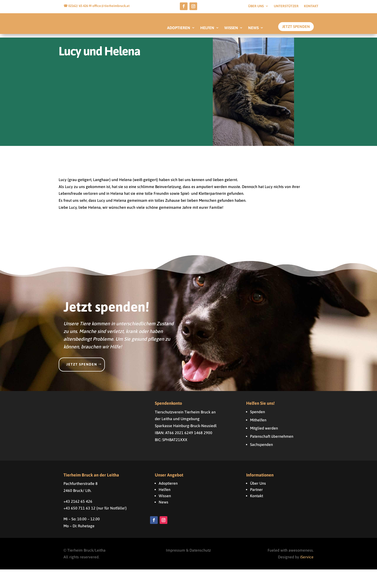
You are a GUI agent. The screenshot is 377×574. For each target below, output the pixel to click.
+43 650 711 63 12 (79, 512)
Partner (256, 494)
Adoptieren (168, 488)
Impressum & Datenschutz (188, 555)
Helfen (164, 494)
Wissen (165, 500)
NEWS (253, 28)
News (163, 506)
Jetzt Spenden (296, 26)
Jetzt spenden (81, 369)
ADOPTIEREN (178, 28)
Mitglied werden (264, 432)
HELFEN (207, 28)
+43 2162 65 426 (77, 506)
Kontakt (311, 6)
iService (307, 562)
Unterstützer (286, 6)
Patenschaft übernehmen (271, 441)
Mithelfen (258, 424)
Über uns (256, 6)
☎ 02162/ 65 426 (76, 6)
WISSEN (231, 28)
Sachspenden (261, 449)
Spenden (257, 416)
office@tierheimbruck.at (111, 6)
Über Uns (258, 488)
